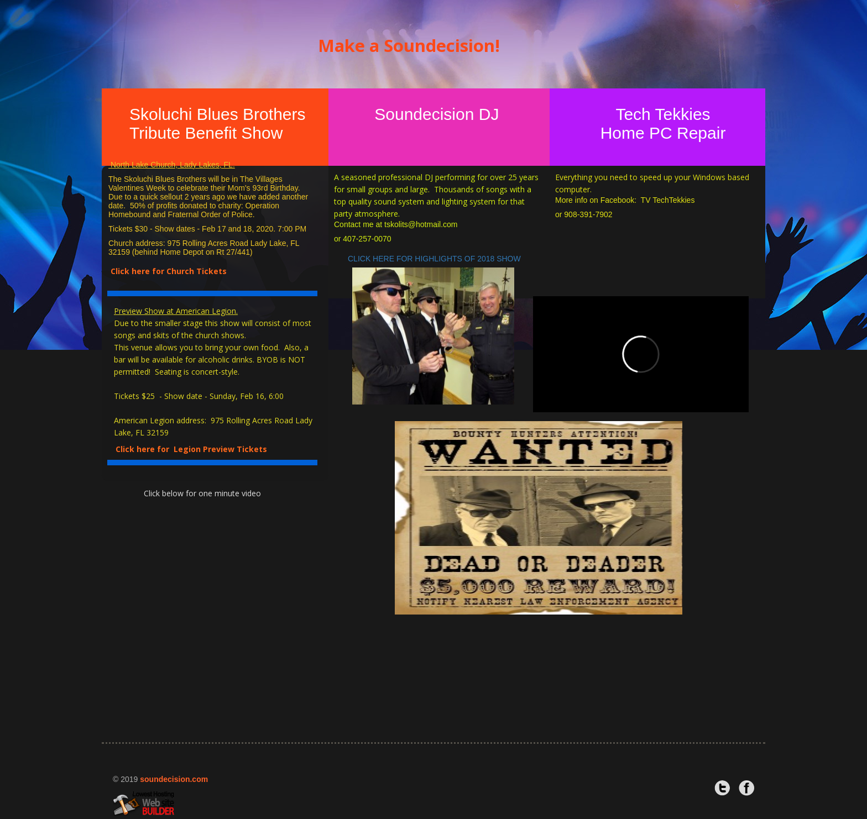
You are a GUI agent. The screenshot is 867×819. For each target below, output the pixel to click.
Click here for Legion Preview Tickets (193, 449)
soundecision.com (174, 779)
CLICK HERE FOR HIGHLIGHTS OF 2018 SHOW (436, 258)
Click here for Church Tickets (169, 271)
